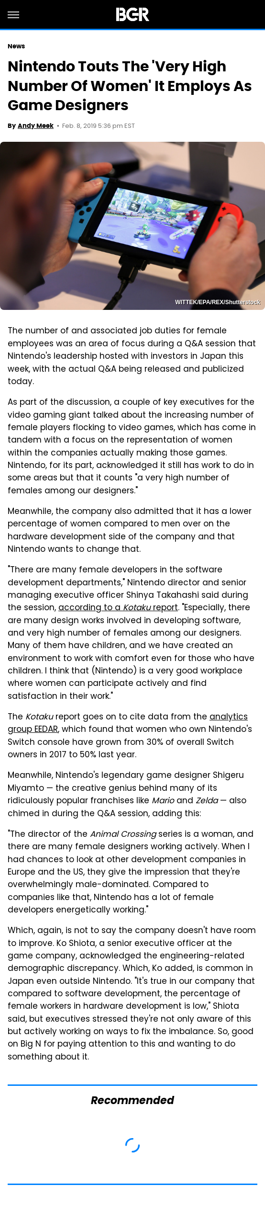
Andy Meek (36, 126)
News (16, 46)
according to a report (118, 608)
